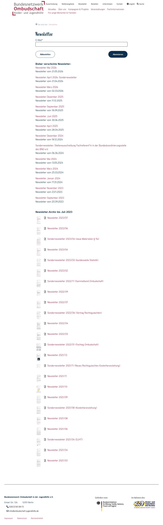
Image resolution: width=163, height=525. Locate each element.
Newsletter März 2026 (46, 87)
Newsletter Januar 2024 (47, 178)
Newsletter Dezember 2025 (49, 96)
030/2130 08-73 (16, 506)
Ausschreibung (51, 4)
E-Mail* (39, 40)
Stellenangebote (68, 4)
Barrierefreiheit (37, 518)
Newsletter (82, 4)
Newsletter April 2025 (46, 126)
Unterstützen (107, 4)
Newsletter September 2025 (49, 106)
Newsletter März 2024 (46, 168)
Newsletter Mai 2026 (46, 67)
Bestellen (94, 4)
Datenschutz (22, 518)
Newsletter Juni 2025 (46, 116)
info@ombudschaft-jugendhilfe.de (24, 511)
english (131, 4)
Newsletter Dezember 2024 (49, 135)
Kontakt (120, 4)
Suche (140, 4)
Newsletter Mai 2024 (46, 158)
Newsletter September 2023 (49, 197)
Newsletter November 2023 (49, 188)
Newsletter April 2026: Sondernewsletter (56, 77)
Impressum (8, 518)
